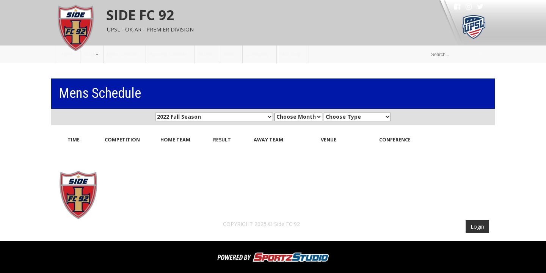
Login (477, 226)
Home (66, 54)
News (229, 54)
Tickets (205, 54)
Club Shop (290, 54)
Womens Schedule (168, 54)
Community (257, 54)
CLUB (89, 54)
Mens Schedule (122, 54)
